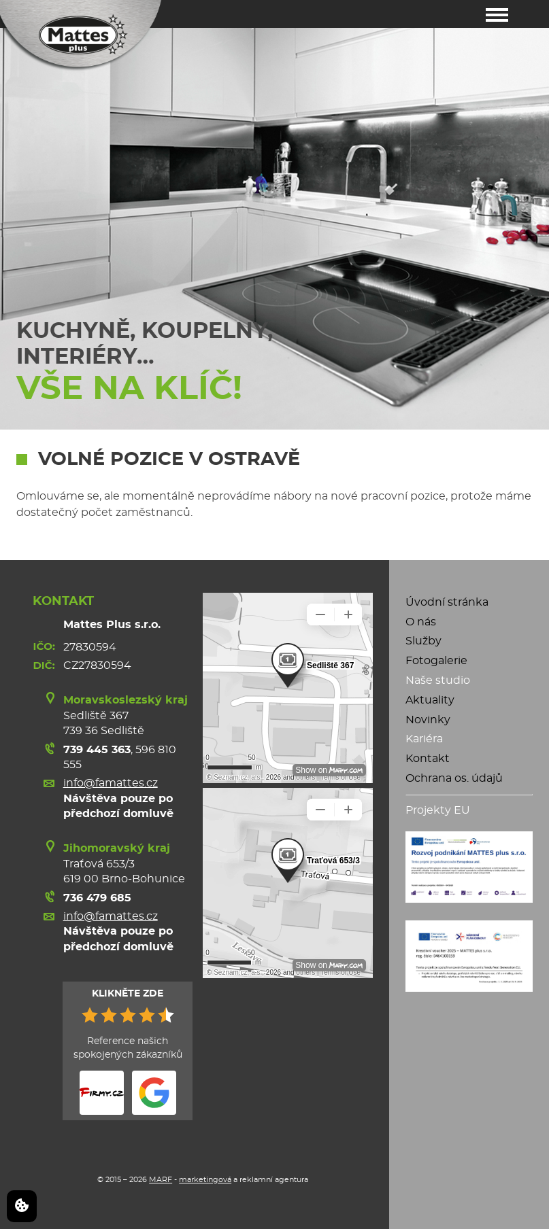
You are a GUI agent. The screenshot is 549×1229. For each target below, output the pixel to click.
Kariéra (424, 738)
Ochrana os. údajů (454, 778)
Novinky (427, 719)
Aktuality (429, 700)
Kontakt (427, 758)
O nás (420, 622)
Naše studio (437, 680)
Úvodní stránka (446, 602)
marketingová (205, 1179)
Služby (423, 641)
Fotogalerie (436, 660)
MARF (160, 1179)
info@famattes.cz (110, 783)
